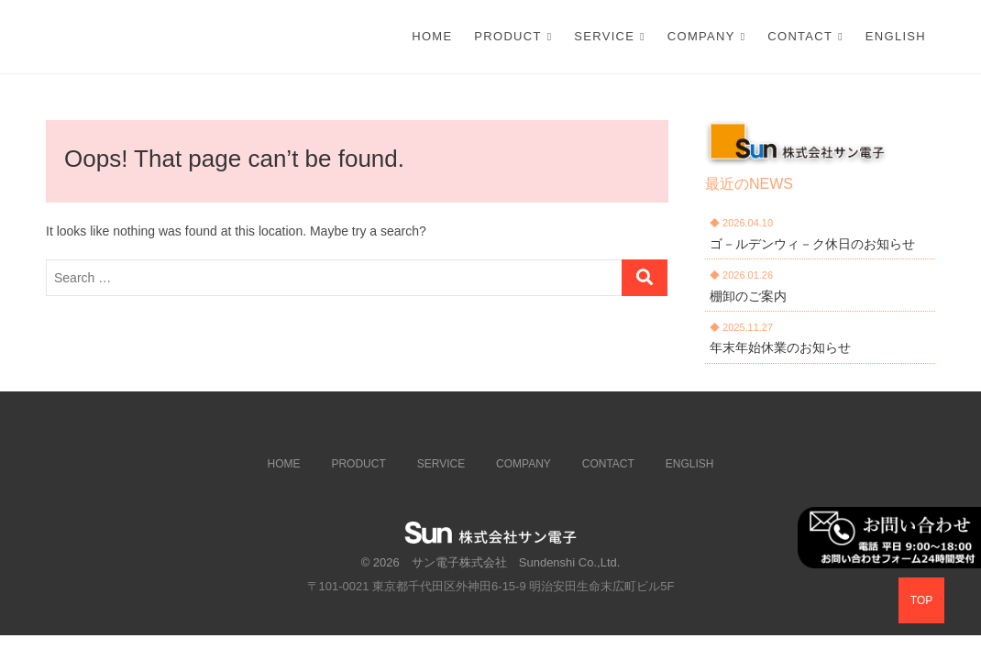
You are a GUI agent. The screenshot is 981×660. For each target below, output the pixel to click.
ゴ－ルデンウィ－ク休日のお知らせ (812, 243)
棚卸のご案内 (748, 296)
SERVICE (604, 36)
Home (432, 36)
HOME (284, 463)
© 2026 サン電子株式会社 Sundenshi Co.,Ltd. (491, 562)
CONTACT (799, 36)
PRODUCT (507, 36)
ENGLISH (895, 36)
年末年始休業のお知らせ (780, 347)
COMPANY (701, 36)
